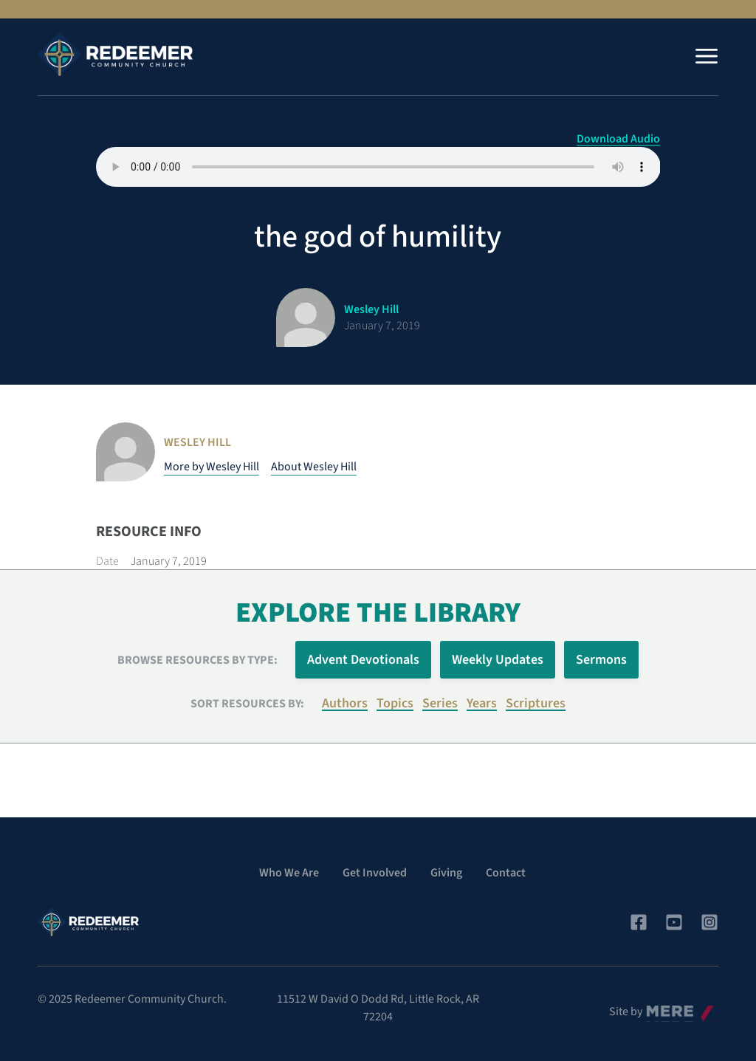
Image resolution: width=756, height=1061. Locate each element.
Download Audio (618, 139)
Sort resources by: (247, 704)
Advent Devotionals (363, 659)
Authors (345, 703)
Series (440, 703)
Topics (395, 703)
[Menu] (706, 56)
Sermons (601, 659)
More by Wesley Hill (211, 467)
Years (482, 703)
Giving (446, 873)
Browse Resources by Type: (197, 660)
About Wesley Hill (314, 467)
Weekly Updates (497, 659)
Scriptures (536, 703)
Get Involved (375, 873)
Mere (658, 1008)
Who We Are (289, 873)
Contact (506, 873)
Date (107, 561)
